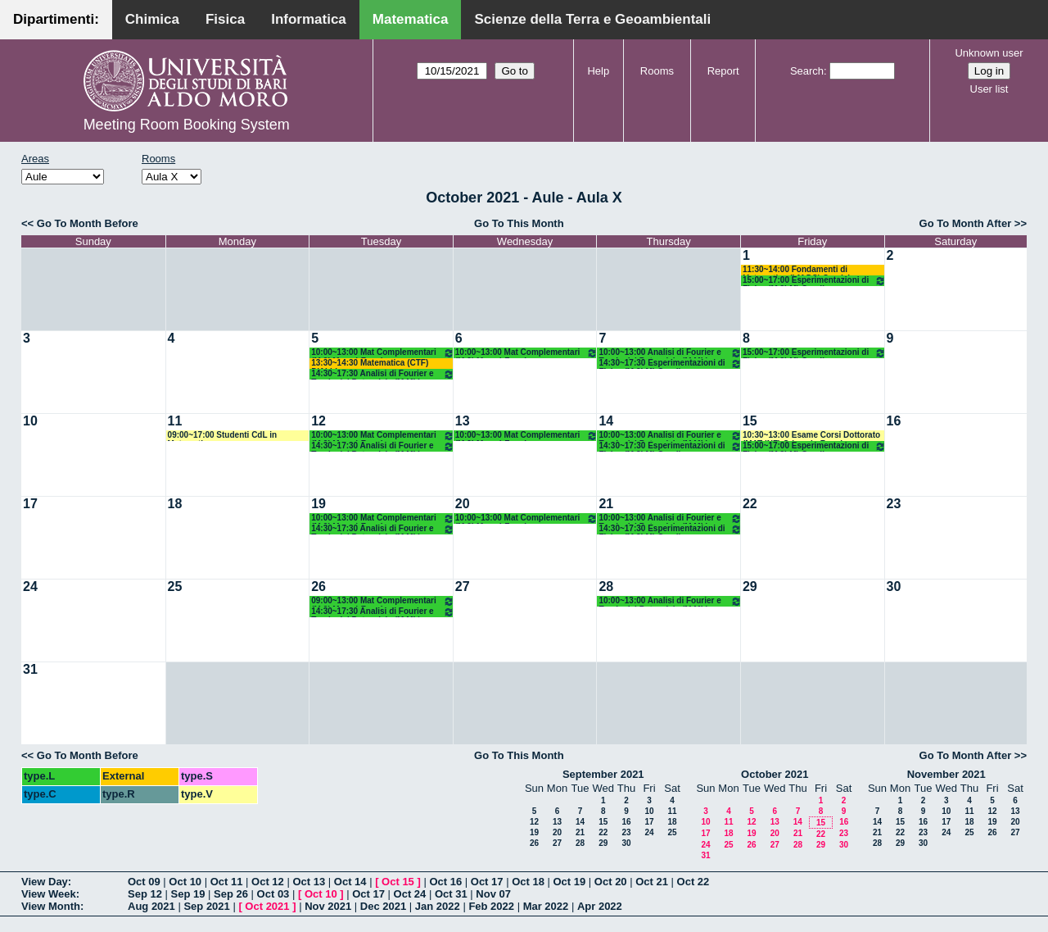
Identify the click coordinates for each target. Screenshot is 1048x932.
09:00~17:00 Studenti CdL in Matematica (222, 435)
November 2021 (946, 774)
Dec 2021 (383, 906)
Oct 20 (610, 881)
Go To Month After (965, 223)
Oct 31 (451, 894)
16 (894, 421)
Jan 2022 (437, 906)
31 (30, 669)
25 (175, 586)
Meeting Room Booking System (187, 124)
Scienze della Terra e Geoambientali (592, 19)
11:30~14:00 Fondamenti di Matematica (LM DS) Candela (799, 270)
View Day (44, 881)
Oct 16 (445, 881)
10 (30, 421)
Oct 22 (693, 881)
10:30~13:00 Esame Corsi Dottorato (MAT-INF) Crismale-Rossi (811, 435)
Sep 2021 (206, 906)
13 (462, 421)
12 (318, 421)
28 (606, 586)
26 (318, 586)
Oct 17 (487, 881)
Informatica (308, 19)
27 (462, 586)
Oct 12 (267, 881)
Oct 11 (226, 881)
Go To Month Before (87, 223)
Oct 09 (144, 881)
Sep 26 (231, 894)
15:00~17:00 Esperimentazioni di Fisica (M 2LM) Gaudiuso (814, 280)
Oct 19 (569, 881)
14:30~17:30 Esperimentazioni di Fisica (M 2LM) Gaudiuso (670, 363)
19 (318, 504)
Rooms (657, 71)
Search (807, 71)
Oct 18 (528, 881)
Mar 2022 (546, 906)
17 (30, 504)
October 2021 (774, 774)
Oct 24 (410, 894)
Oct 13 (308, 881)
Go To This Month (519, 223)
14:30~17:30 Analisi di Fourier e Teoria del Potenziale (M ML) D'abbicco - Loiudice (382, 374)
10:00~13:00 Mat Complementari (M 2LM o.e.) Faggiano (382, 353)
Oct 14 (350, 881)
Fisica (225, 19)
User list (989, 89)
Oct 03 (273, 894)
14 (606, 421)
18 (175, 504)
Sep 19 (188, 894)
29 (750, 586)
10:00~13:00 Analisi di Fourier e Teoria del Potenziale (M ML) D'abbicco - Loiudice (670, 353)
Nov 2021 (328, 906)
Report (723, 71)
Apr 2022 (599, 906)
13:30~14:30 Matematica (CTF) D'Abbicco (369, 363)
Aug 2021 (151, 906)
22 (750, 504)
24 (30, 586)
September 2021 (603, 774)
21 (606, 504)
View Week (48, 894)
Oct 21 (651, 881)
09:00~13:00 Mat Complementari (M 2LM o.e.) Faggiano (382, 601)
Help (598, 71)
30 (894, 586)
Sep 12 (145, 894)
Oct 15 (398, 881)
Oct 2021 (267, 906)
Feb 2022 (491, 906)
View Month (50, 906)
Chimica (152, 19)
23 (894, 504)
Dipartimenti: (56, 19)
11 (175, 421)
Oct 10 (185, 881)
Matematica (411, 19)
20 (462, 504)
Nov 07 (493, 894)
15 (750, 421)
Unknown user (989, 53)
